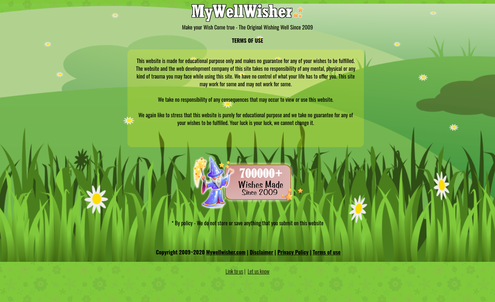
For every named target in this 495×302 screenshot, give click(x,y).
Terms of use (327, 252)
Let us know (259, 271)
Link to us (234, 271)
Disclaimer (261, 252)
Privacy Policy (292, 252)
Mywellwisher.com (226, 252)
